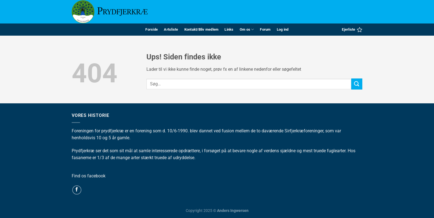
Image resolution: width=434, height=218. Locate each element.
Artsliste (171, 29)
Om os (247, 29)
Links (228, 29)
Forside (151, 29)
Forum (265, 29)
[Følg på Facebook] (76, 190)
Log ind (283, 29)
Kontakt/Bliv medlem (201, 29)
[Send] (356, 83)
